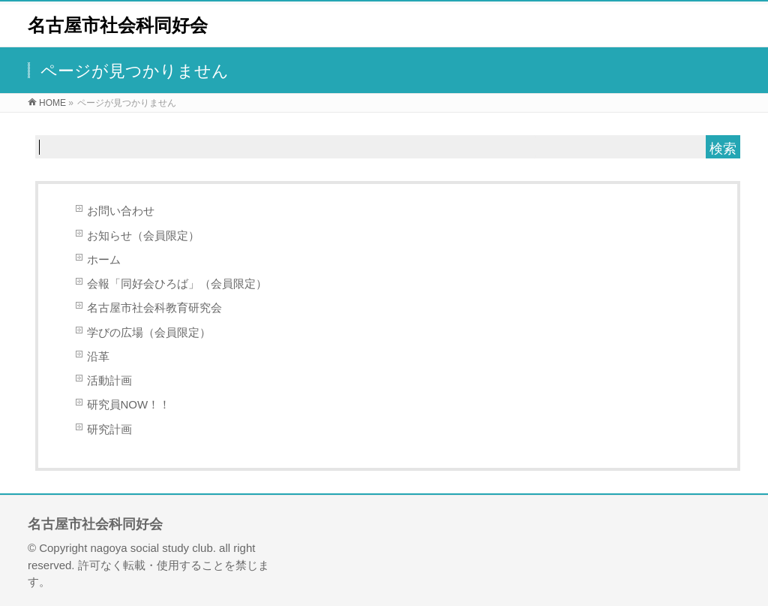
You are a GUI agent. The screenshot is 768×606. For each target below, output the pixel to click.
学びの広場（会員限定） (149, 332)
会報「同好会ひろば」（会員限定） (177, 283)
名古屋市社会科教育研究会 (154, 307)
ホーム (104, 259)
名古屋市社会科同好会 (118, 25)
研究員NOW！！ (129, 404)
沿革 (98, 356)
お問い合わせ (120, 210)
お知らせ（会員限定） (143, 235)
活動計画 (109, 380)
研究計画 (109, 429)
